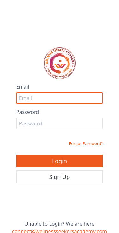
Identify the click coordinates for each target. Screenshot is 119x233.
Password (27, 112)
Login (59, 161)
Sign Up (59, 177)
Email (22, 86)
